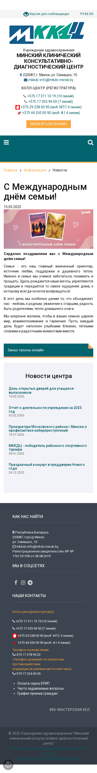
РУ (82, 14)
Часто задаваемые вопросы (40, 688)
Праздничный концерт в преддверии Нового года (47, 466)
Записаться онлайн (48, 124)
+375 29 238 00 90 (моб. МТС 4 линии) (51, 107)
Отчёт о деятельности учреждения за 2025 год (45, 409)
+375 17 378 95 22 (26, 654)
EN (91, 14)
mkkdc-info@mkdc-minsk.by (50, 80)
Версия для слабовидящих (49, 14)
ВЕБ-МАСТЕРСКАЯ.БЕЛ (69, 710)
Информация (35, 170)
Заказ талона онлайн (25, 350)
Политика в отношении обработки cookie (48, 758)
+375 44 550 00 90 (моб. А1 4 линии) (51, 113)
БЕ (87, 14)
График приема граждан (37, 693)
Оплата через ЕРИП (33, 683)
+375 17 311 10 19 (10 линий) (50, 96)
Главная (10, 170)
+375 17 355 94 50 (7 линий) (50, 102)
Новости (60, 170)
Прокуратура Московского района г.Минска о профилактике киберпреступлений (48, 428)
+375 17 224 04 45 (26, 673)
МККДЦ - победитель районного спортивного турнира (48, 447)
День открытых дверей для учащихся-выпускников (42, 390)
